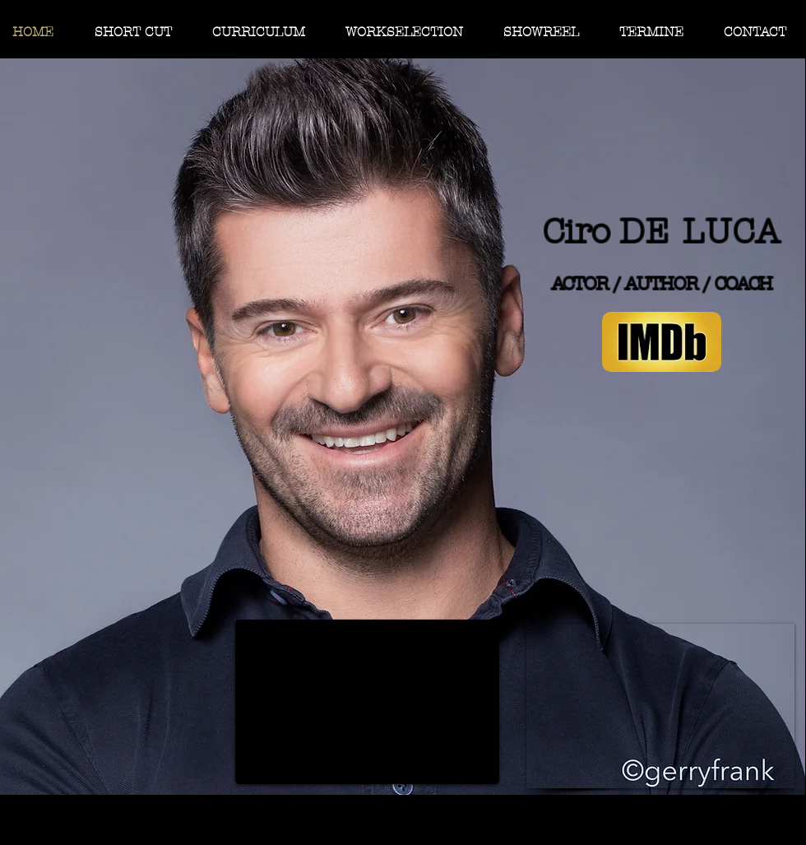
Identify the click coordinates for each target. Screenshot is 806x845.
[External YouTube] (367, 702)
